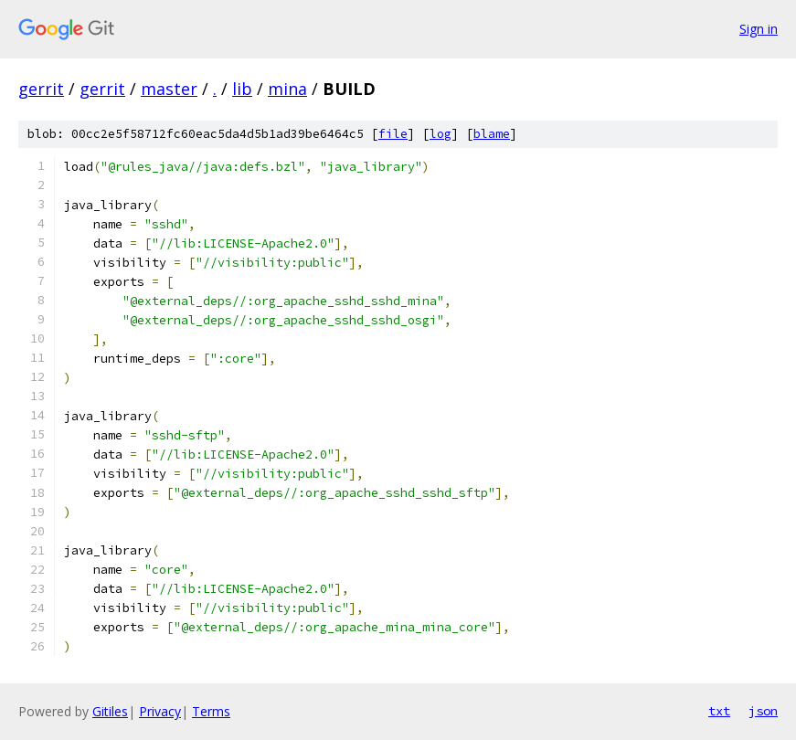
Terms (211, 711)
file (393, 134)
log (440, 134)
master (169, 89)
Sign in (758, 28)
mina (287, 89)
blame (491, 134)
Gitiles (110, 711)
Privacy (160, 711)
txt (719, 711)
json (763, 711)
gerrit (41, 89)
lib (242, 89)
